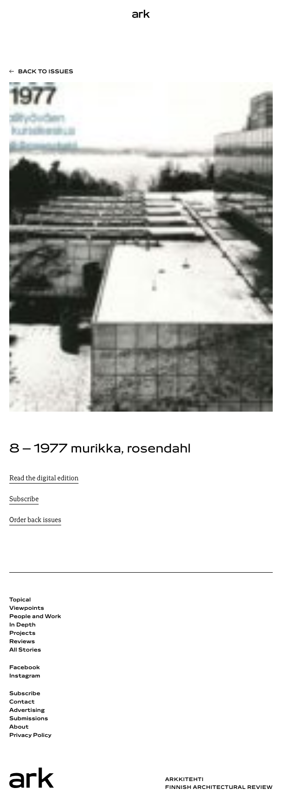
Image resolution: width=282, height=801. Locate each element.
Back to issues (45, 72)
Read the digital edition (43, 478)
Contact (22, 702)
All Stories (25, 650)
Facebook (24, 668)
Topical (20, 600)
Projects (22, 633)
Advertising (27, 710)
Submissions (28, 719)
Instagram (24, 676)
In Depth (22, 625)
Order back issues (35, 520)
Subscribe (23, 499)
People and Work (35, 617)
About (19, 727)
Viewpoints (26, 608)
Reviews (22, 642)
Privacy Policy (30, 735)
